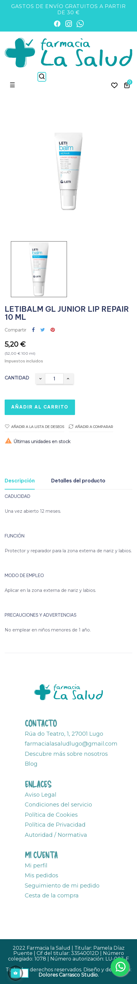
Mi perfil (36, 865)
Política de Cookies (51, 814)
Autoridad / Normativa (56, 835)
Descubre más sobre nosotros (66, 754)
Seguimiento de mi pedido (62, 885)
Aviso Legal (40, 794)
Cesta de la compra (52, 895)
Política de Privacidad (55, 824)
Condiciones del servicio (58, 804)
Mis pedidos (41, 875)
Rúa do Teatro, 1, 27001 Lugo (64, 733)
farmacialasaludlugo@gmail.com (71, 743)
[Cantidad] (54, 378)
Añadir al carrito (39, 407)
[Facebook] (57, 24)
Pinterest (53, 330)
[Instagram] (69, 24)
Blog (31, 763)
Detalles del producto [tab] (78, 480)
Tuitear (42, 330)
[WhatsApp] (80, 24)
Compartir (33, 330)
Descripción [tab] (20, 480)
